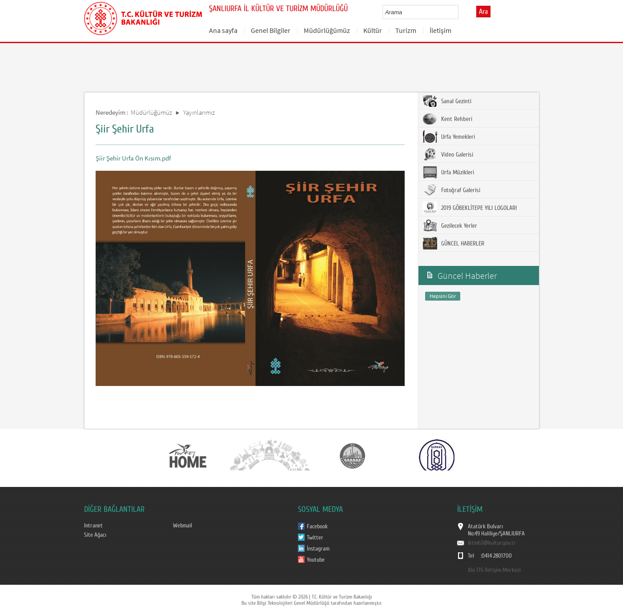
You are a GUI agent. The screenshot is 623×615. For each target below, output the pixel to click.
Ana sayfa (223, 30)
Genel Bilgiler (270, 30)
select (461, 12)
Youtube (316, 559)
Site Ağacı (95, 535)
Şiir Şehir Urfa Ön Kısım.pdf (133, 158)
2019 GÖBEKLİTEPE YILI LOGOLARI (470, 207)
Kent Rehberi (447, 119)
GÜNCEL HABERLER (453, 243)
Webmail (182, 525)
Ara (483, 12)
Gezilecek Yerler (450, 225)
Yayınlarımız (199, 112)
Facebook (317, 526)
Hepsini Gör (443, 296)
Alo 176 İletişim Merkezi (494, 570)
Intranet (93, 525)
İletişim (440, 30)
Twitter (315, 537)
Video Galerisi (448, 154)
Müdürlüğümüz (327, 30)
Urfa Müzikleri (448, 172)
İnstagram (318, 548)
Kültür (372, 30)
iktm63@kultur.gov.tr (492, 543)
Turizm (405, 30)
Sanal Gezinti (447, 101)
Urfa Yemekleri (449, 136)
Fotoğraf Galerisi (451, 190)
